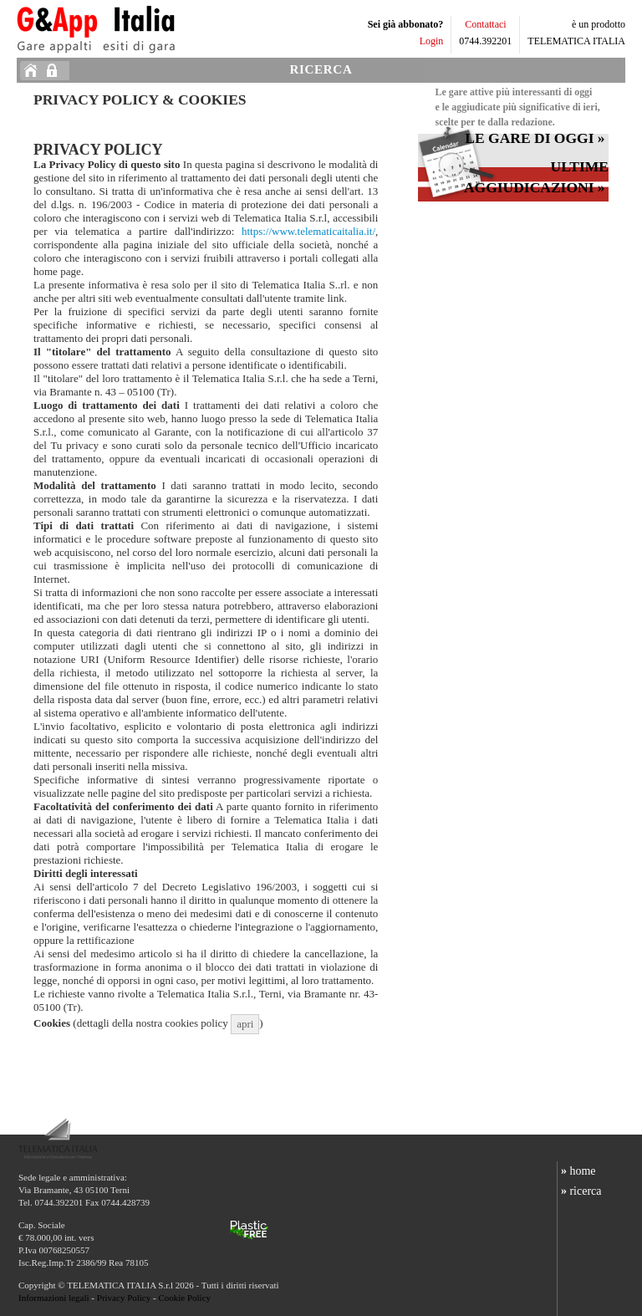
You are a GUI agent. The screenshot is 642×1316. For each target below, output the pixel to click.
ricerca (579, 1191)
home (576, 1171)
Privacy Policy (123, 1298)
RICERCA (321, 69)
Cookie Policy (184, 1298)
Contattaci (485, 24)
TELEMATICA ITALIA (576, 41)
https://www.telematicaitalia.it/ (308, 231)
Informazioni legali (53, 1298)
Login (432, 41)
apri (245, 1024)
